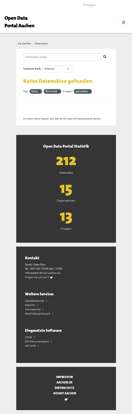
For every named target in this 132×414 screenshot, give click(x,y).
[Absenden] (105, 57)
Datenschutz (65, 388)
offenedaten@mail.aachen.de (42, 273)
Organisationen (66, 200)
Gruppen (66, 228)
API (64, 119)
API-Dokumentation (82, 119)
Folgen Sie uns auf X (39, 277)
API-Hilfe (30, 346)
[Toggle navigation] (123, 23)
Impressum (64, 377)
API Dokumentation (37, 341)
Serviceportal (33, 309)
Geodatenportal (35, 301)
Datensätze (41, 43)
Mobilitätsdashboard (38, 313)
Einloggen (89, 5)
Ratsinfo (30, 305)
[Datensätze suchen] (62, 57)
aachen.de (65, 382)
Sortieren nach (32, 68)
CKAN (28, 337)
